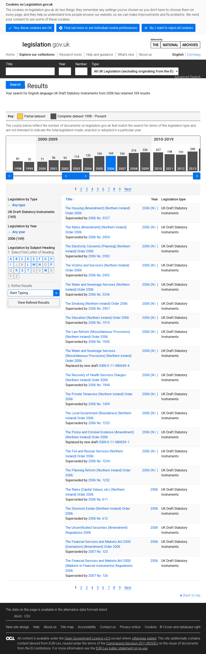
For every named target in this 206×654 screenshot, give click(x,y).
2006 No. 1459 (99, 404)
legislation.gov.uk (38, 43)
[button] (56, 293)
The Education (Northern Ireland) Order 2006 (97, 318)
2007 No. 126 (98, 576)
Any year (16, 232)
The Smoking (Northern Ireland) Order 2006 (96, 304)
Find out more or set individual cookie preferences (100, 28)
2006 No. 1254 (99, 461)
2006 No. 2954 (99, 237)
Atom (18, 616)
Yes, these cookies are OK (33, 28)
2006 (154, 489)
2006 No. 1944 (99, 385)
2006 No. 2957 (99, 309)
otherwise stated (144, 638)
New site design (17, 627)
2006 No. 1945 (99, 342)
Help (36, 627)
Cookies (151, 627)
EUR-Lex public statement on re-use (122, 648)
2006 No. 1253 (99, 423)
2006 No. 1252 (99, 480)
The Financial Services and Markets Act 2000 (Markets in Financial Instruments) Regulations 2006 (99, 566)
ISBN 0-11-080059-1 (114, 442)
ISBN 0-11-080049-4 (114, 366)
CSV (27, 616)
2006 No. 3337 (99, 218)
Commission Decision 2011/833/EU (132, 643)
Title (68, 199)
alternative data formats (80, 610)
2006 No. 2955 (99, 256)
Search (15, 85)
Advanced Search (187, 77)
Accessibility (87, 627)
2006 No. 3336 (99, 294)
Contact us (108, 627)
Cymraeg (193, 55)
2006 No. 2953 (99, 275)
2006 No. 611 (98, 499)
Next (127, 189)
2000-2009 (48, 139)
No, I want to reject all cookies (171, 28)
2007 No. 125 (98, 552)
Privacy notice (130, 627)
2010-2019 (163, 139)
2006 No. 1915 (99, 323)
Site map (67, 627)
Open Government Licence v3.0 (87, 638)
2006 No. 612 (98, 518)
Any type (16, 205)
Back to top (191, 595)
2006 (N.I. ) (150, 208)
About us (50, 627)
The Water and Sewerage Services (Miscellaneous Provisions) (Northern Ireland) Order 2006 (98, 356)
